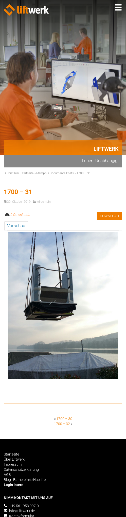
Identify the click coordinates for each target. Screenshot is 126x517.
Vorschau (16, 225)
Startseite (27, 173)
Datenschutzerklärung (21, 469)
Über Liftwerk (14, 459)
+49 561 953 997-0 (21, 506)
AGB (7, 475)
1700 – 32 (62, 424)
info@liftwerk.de (19, 511)
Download (109, 216)
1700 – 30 (64, 419)
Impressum (13, 464)
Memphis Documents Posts (55, 173)
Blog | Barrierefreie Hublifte (25, 480)
